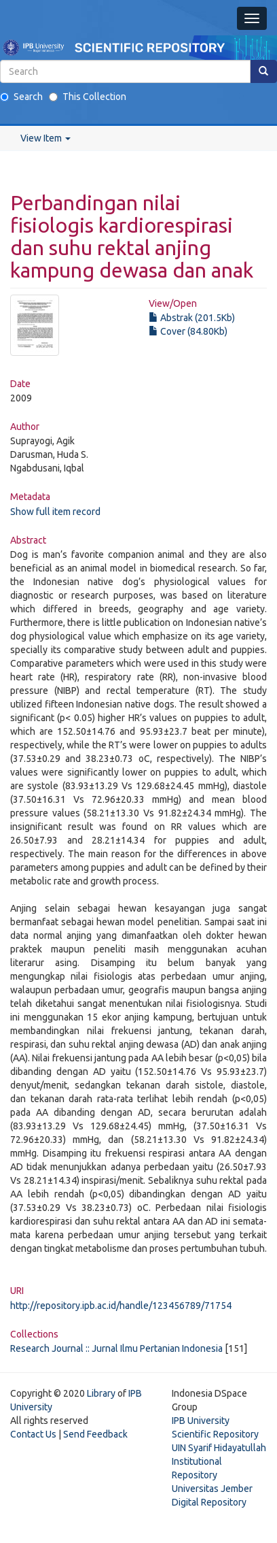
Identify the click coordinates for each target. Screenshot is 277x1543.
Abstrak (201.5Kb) (192, 317)
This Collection (87, 96)
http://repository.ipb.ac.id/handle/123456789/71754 (121, 1305)
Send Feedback (95, 1434)
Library (101, 1393)
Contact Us (33, 1434)
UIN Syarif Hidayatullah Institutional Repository (219, 1461)
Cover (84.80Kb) (188, 331)
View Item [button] (45, 138)
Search (21, 96)
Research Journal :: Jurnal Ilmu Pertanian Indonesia (116, 1348)
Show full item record (55, 511)
